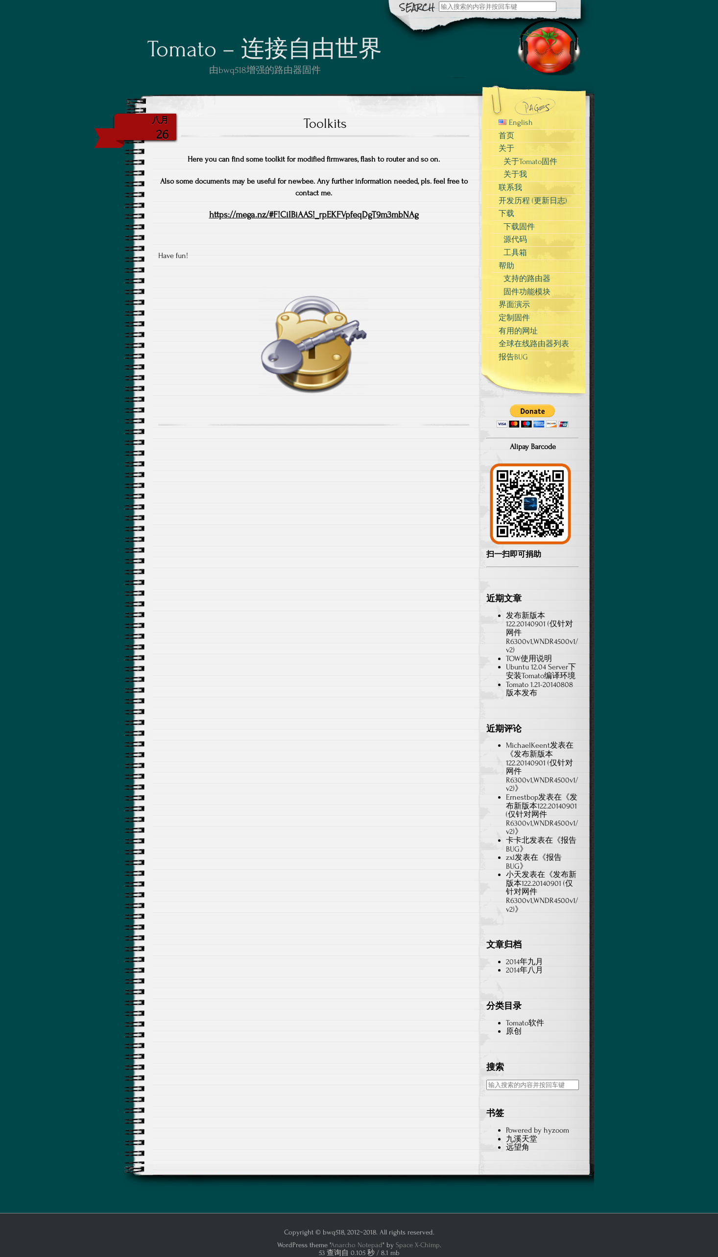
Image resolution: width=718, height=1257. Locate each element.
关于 (506, 148)
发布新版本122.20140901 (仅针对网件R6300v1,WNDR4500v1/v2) (542, 814)
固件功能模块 (526, 291)
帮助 (506, 265)
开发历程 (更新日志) (533, 200)
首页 (506, 135)
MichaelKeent (528, 745)
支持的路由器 (526, 278)
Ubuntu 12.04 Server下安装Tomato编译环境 (541, 671)
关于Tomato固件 (530, 161)
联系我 (510, 187)
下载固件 (519, 226)
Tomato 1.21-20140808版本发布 (539, 689)
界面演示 (514, 304)
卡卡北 (517, 840)
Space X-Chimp (418, 1245)
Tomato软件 (525, 1023)
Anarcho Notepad (357, 1245)
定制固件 (514, 317)
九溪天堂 (521, 1139)
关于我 (515, 174)
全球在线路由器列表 (534, 343)
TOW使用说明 (529, 658)
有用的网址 (518, 331)
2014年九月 (524, 961)
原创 (514, 1031)
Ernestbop (522, 797)
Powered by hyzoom (537, 1130)
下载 (506, 213)
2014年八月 (524, 970)
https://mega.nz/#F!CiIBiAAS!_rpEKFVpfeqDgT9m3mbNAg (314, 215)
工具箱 (515, 252)
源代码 (515, 239)
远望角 (517, 1147)
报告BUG (513, 357)
